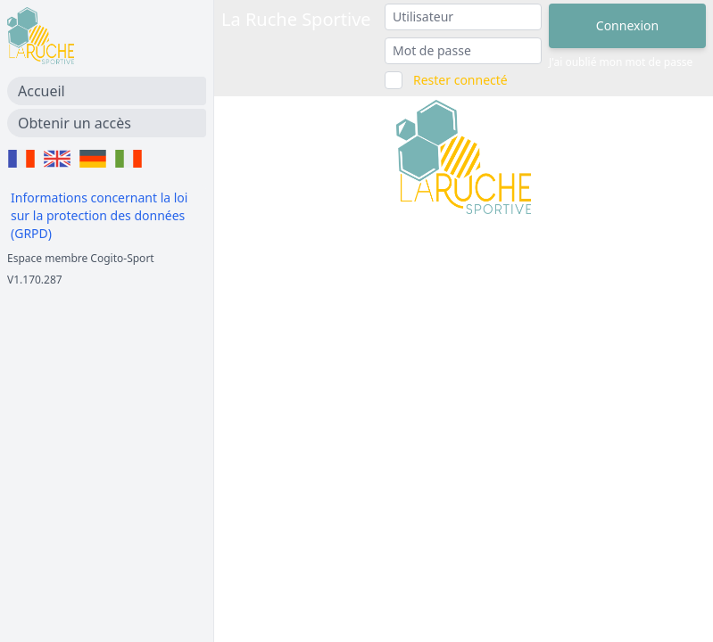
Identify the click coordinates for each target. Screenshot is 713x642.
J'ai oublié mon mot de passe (620, 62)
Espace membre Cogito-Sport (80, 258)
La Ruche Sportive (296, 19)
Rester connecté (460, 79)
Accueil (41, 91)
